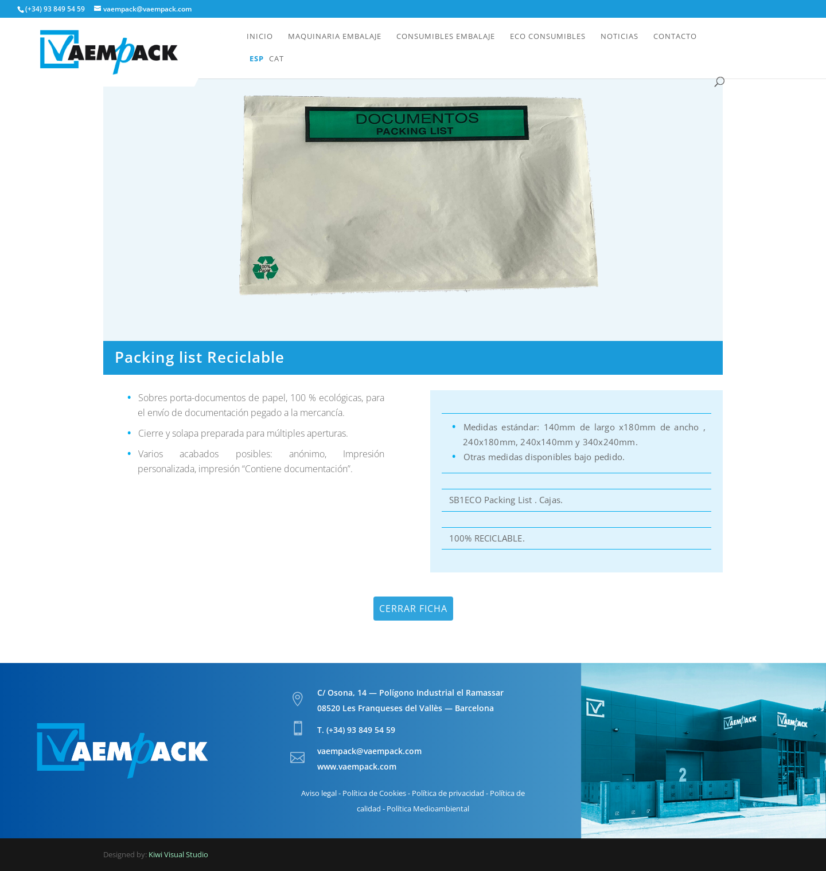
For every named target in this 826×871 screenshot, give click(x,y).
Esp (257, 59)
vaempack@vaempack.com (369, 751)
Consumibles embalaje (445, 36)
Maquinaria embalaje (334, 36)
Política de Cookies (374, 793)
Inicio (260, 36)
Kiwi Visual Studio (178, 854)
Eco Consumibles (548, 36)
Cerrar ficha (413, 608)
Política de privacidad (448, 793)
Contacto (675, 36)
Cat (276, 59)
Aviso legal (319, 793)
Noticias (619, 36)
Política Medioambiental (428, 808)
